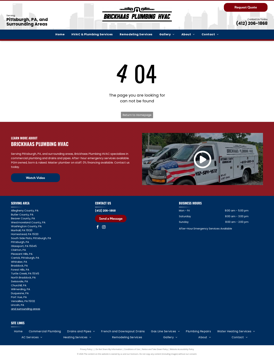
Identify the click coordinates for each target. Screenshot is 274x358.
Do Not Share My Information (109, 349)
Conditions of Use (132, 349)
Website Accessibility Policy (182, 349)
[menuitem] (60, 34)
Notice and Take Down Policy (155, 349)
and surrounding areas (25, 309)
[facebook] (97, 227)
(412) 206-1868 (252, 23)
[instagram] (103, 227)
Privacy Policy (86, 349)
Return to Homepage (137, 115)
